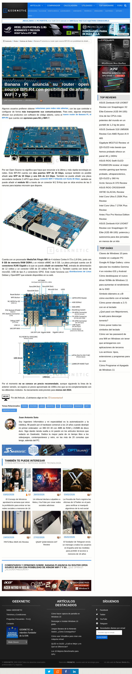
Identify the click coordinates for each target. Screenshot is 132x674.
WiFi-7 (5, 410)
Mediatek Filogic (17, 410)
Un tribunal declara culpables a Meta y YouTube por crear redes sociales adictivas (46, 502)
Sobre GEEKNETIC (15, 616)
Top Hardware (106, 6)
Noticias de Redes (27, 41)
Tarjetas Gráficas (53, 11)
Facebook (102, 616)
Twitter (101, 621)
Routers (34, 406)
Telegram (102, 630)
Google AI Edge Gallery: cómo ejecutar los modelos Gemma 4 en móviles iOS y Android (114, 205)
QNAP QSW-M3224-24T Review (46, 546)
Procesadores (32, 11)
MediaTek (52, 406)
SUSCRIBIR (102, 643)
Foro (119, 6)
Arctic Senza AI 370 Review (111, 148)
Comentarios (57, 397)
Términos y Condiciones (17, 621)
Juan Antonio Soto (17, 100)
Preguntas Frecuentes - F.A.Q (19, 625)
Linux (43, 406)
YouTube (102, 625)
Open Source (69, 406)
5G (60, 406)
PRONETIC (71, 668)
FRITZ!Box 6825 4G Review (16, 545)
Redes (16, 41)
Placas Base (42, 11)
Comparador (53, 6)
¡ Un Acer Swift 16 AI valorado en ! (66, 21)
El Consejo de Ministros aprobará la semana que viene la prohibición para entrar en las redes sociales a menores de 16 (16, 505)
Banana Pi (82, 406)
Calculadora (70, 6)
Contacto (10, 630)
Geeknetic (9, 41)
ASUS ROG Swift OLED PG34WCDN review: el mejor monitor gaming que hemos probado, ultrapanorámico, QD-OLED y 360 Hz (112, 139)
